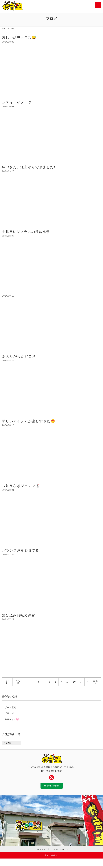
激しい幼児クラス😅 (19, 38)
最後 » (95, 682)
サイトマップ (41, 849)
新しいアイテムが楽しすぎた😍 (28, 421)
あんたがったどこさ (19, 356)
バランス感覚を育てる (20, 550)
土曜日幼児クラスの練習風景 (26, 232)
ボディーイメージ (17, 102)
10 (74, 682)
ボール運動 (10, 707)
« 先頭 (18, 682)
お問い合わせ (51, 786)
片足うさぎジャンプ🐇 (21, 486)
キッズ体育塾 (52, 855)
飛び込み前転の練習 (18, 615)
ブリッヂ (9, 713)
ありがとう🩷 (12, 719)
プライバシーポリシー (59, 849)
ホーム (4, 29)
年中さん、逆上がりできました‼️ (29, 167)
